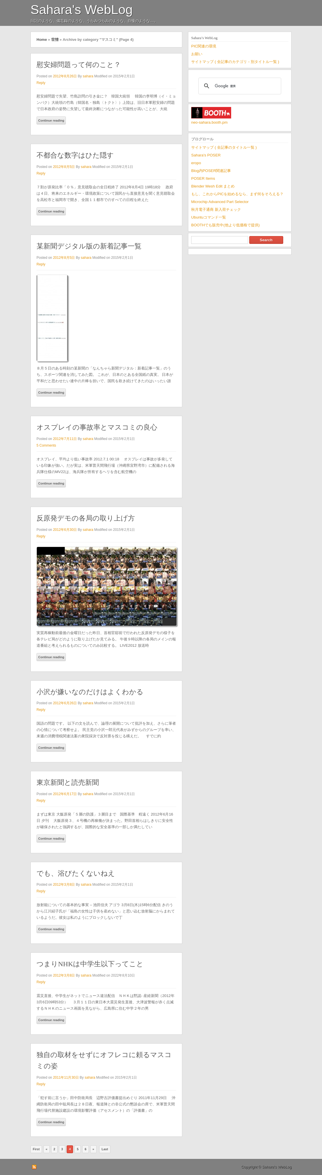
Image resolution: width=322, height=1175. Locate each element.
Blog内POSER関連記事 (211, 171)
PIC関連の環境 (203, 46)
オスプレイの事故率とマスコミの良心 (97, 427)
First (36, 1149)
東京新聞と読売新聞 (68, 782)
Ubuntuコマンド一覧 (208, 217)
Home (42, 39)
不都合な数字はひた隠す (75, 155)
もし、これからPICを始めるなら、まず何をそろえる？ (237, 194)
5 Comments (46, 445)
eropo (196, 163)
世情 (55, 39)
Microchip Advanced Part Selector (220, 202)
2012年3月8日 (64, 885)
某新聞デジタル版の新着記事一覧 (89, 246)
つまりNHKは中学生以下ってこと (90, 964)
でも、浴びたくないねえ (76, 873)
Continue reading (51, 120)
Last (104, 1149)
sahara (88, 76)
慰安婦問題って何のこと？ (79, 64)
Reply (41, 83)
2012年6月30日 (65, 530)
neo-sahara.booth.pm (209, 122)
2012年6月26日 (65, 703)
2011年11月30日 (65, 1078)
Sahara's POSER (206, 155)
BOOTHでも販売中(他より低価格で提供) (225, 225)
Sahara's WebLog (81, 9)
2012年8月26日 (65, 76)
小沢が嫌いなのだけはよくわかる (90, 692)
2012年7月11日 (65, 439)
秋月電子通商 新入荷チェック (216, 209)
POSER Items (203, 178)
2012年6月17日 (65, 794)
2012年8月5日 (64, 167)
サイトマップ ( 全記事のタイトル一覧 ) (224, 147)
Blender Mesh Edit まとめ (213, 186)
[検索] (239, 86)
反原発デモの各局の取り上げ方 (86, 518)
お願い (196, 54)
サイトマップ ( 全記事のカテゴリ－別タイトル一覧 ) (235, 62)
